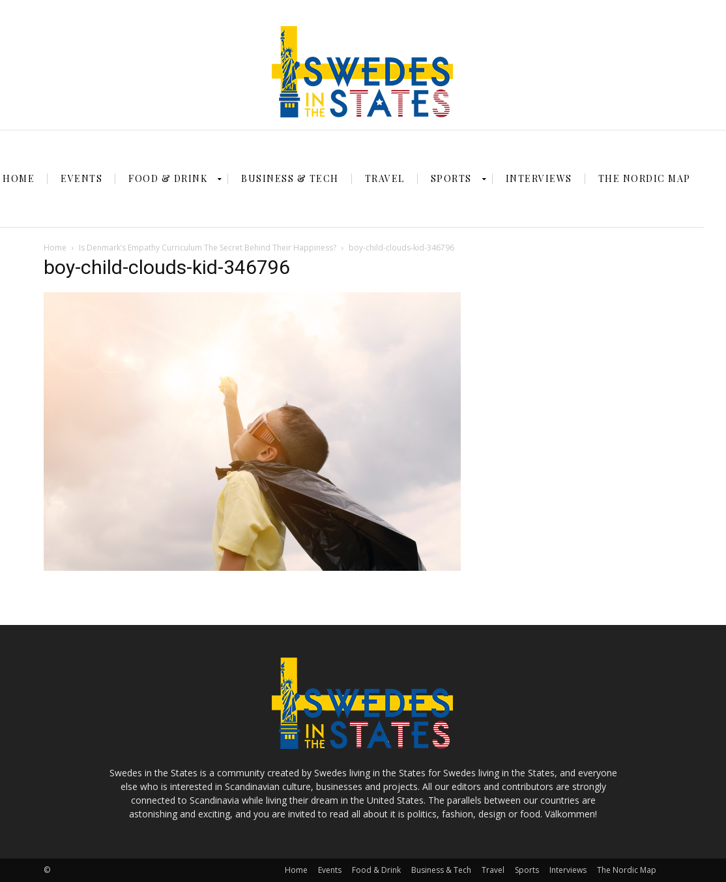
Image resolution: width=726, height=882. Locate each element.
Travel (493, 869)
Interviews (568, 869)
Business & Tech (441, 869)
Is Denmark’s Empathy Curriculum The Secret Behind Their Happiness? (207, 247)
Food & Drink (376, 869)
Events (329, 869)
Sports (527, 869)
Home (55, 247)
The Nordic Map (626, 869)
